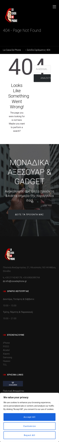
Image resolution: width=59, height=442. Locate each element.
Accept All (30, 417)
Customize (29, 426)
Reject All (29, 435)
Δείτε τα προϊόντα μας (29, 214)
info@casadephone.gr (16, 281)
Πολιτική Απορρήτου (14, 391)
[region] (29, 417)
